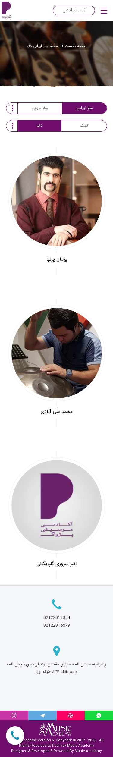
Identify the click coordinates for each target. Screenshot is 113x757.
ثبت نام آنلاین (74, 10)
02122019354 (56, 617)
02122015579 (56, 625)
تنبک (84, 125)
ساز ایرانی (84, 108)
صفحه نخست (76, 46)
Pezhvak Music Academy (73, 746)
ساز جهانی (40, 108)
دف (39, 125)
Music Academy (88, 751)
